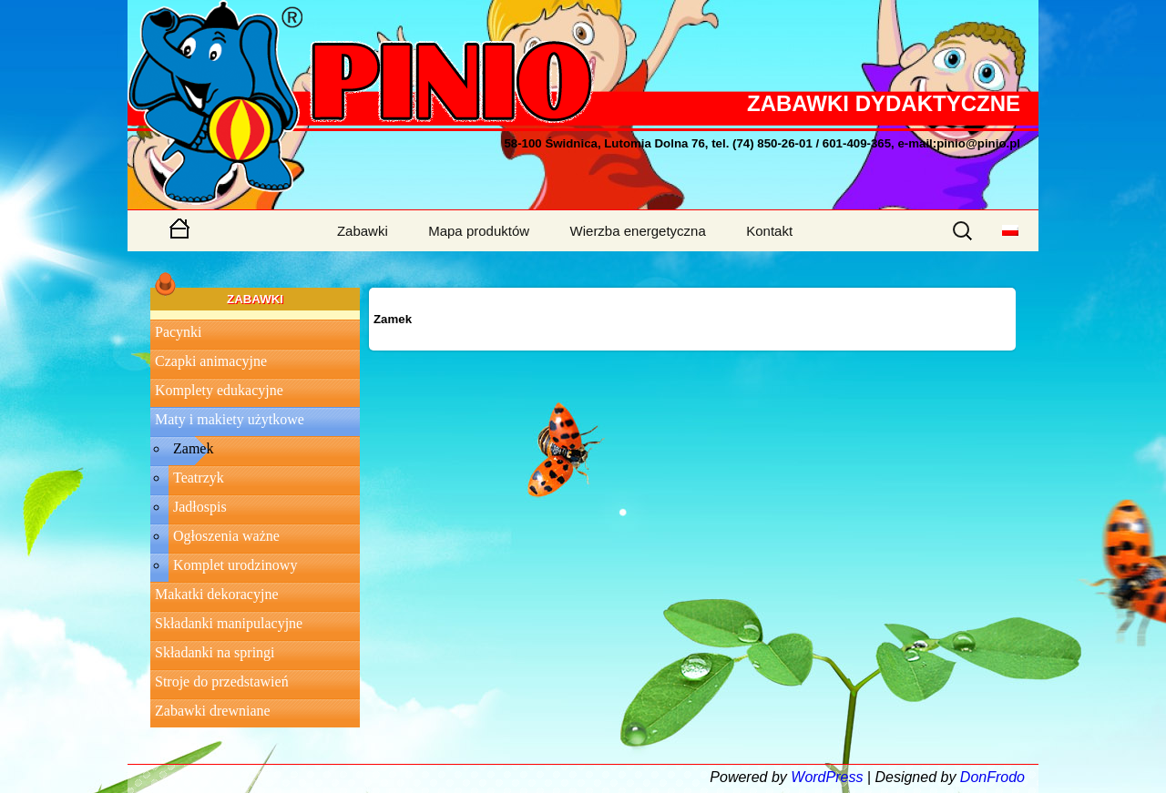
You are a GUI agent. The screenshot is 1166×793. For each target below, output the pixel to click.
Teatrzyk (198, 477)
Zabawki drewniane (213, 710)
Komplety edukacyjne (219, 390)
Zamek (193, 448)
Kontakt (769, 231)
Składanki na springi (215, 652)
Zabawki (362, 231)
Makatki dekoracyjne (217, 594)
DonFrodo (992, 777)
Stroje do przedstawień (222, 681)
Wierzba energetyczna (638, 231)
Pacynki (178, 332)
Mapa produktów (478, 231)
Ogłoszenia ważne (226, 536)
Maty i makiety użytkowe (229, 419)
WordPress (827, 777)
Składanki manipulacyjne (228, 623)
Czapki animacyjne (211, 361)
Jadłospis (200, 506)
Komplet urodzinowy (235, 565)
